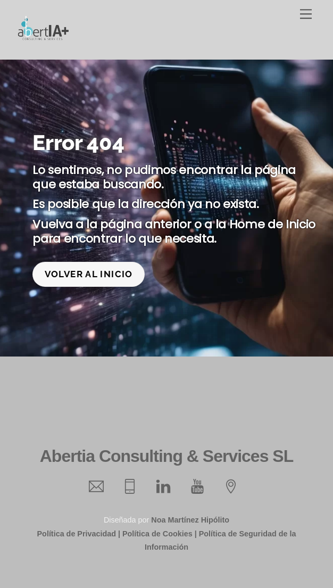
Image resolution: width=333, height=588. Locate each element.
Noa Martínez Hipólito (190, 520)
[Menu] (306, 14)
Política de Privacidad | (78, 533)
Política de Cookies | (159, 533)
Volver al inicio (89, 274)
